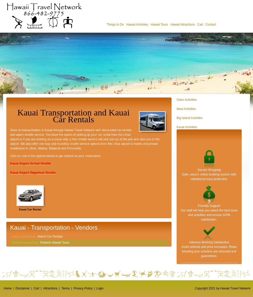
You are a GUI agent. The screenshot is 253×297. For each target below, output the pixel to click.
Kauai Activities (187, 127)
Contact (210, 24)
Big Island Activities (190, 118)
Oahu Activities (187, 100)
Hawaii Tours (159, 24)
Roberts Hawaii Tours (25, 242)
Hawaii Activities (137, 24)
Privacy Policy (83, 288)
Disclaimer (22, 288)
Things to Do (115, 24)
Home (8, 288)
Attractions (50, 288)
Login (99, 288)
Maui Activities (186, 109)
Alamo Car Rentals (24, 236)
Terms (65, 288)
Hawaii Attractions (183, 24)
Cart (200, 24)
